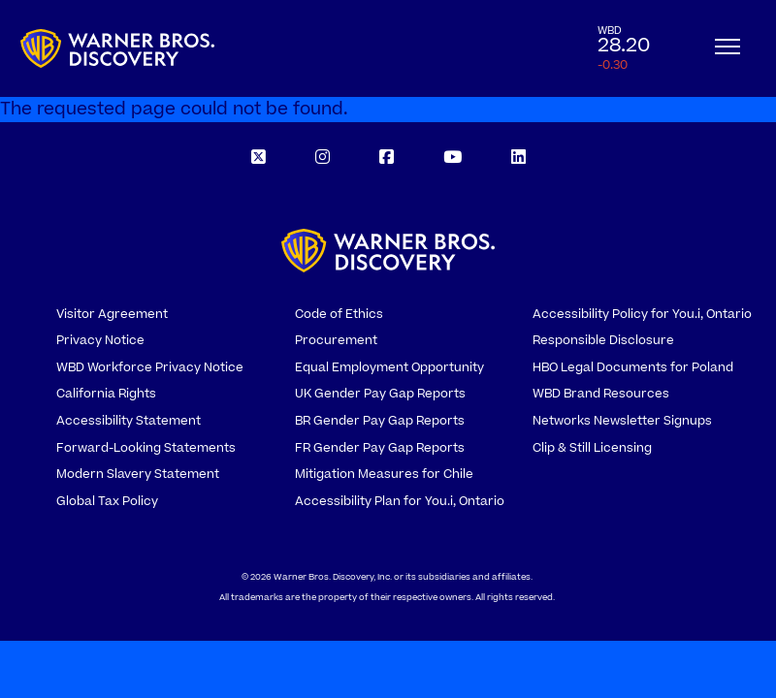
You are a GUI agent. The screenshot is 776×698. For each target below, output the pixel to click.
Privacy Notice (100, 340)
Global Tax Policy (107, 501)
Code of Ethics (339, 314)
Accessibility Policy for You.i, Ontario (642, 314)
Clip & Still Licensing (592, 448)
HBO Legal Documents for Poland (633, 367)
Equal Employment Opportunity (389, 367)
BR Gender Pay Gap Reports (380, 420)
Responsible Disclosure (603, 340)
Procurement (336, 340)
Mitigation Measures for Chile (384, 474)
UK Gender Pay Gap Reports (380, 393)
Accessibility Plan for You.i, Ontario (399, 501)
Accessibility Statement (128, 420)
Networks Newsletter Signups (622, 420)
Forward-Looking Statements (146, 448)
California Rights (106, 393)
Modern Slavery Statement (137, 474)
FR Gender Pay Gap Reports (380, 448)
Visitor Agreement (112, 314)
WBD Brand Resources (601, 393)
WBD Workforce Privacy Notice (149, 367)
